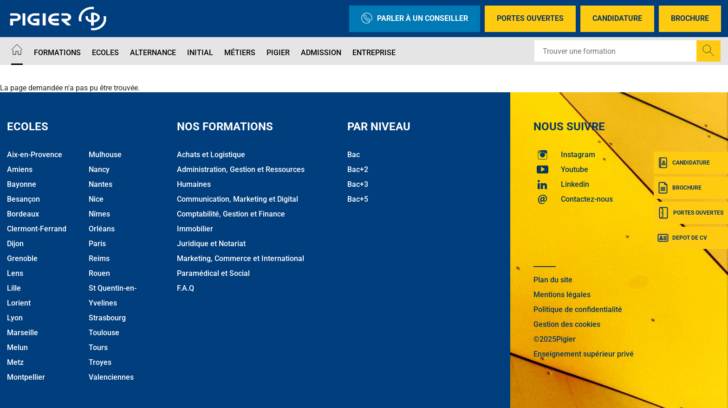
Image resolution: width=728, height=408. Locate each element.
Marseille (22, 332)
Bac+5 (357, 199)
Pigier (278, 52)
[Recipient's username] (615, 51)
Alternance (153, 52)
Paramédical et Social (213, 273)
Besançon (23, 199)
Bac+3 (357, 184)
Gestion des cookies (566, 324)
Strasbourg (107, 317)
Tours (98, 347)
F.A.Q (185, 288)
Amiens (19, 169)
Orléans (102, 228)
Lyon (15, 317)
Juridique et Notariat (211, 243)
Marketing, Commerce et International (240, 258)
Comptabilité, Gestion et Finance (231, 214)
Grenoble (22, 258)
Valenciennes (111, 377)
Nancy (99, 169)
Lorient (19, 303)
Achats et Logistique (211, 154)
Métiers (239, 52)
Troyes (100, 362)
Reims (99, 258)
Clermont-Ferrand (36, 228)
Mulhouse (105, 154)
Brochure (690, 18)
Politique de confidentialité (577, 309)
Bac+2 (357, 169)
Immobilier (195, 228)
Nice (96, 199)
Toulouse (104, 332)
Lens (15, 273)
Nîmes (99, 214)
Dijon (15, 243)
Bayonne (21, 184)
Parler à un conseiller (414, 19)
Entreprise (374, 52)
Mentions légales (562, 294)
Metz (15, 362)
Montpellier (26, 377)
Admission (321, 52)
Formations (57, 52)
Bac (353, 154)
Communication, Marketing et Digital (237, 199)
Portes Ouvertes (530, 18)
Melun (17, 347)
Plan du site (552, 279)
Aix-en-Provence (34, 154)
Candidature (617, 18)
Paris (97, 243)
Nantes (100, 184)
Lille (14, 288)
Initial (200, 52)
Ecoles (105, 52)
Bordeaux (23, 214)
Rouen (99, 273)
